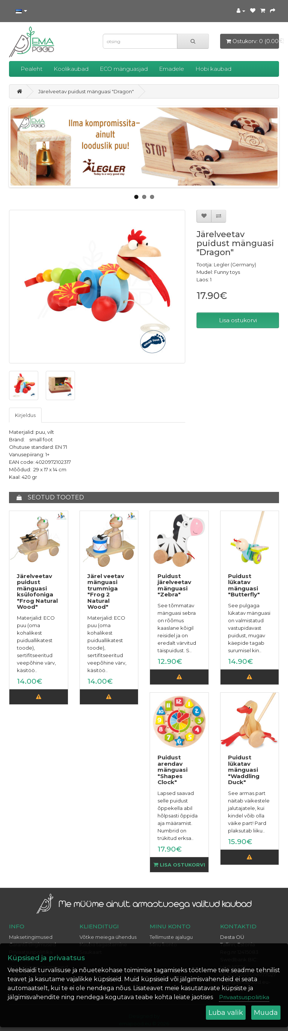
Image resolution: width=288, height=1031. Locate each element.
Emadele (171, 68)
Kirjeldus (25, 415)
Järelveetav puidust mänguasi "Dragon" (86, 91)
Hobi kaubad (213, 68)
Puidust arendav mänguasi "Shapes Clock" (173, 770)
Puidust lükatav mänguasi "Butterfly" (244, 585)
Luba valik (225, 1013)
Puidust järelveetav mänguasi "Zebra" (174, 585)
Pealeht (31, 68)
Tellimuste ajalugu (171, 937)
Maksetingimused (30, 937)
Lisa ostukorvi (238, 320)
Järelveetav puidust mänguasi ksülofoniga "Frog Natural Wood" (37, 591)
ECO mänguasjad (124, 68)
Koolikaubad (71, 68)
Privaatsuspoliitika (244, 997)
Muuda (266, 1013)
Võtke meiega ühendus (108, 937)
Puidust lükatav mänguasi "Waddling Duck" (244, 770)
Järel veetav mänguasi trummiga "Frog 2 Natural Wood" (105, 591)
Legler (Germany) (235, 264)
